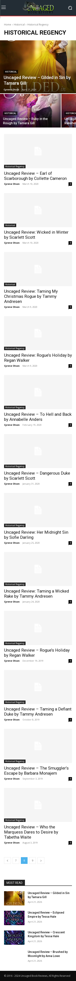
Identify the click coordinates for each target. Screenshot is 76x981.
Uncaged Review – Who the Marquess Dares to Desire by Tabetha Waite (31, 832)
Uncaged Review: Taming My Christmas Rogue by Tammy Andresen (31, 296)
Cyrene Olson (12, 183)
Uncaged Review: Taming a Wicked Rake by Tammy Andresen (36, 594)
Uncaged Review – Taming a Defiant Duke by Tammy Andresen (38, 712)
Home (7, 24)
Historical (19, 24)
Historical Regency (14, 166)
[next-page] (40, 860)
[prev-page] (7, 860)
